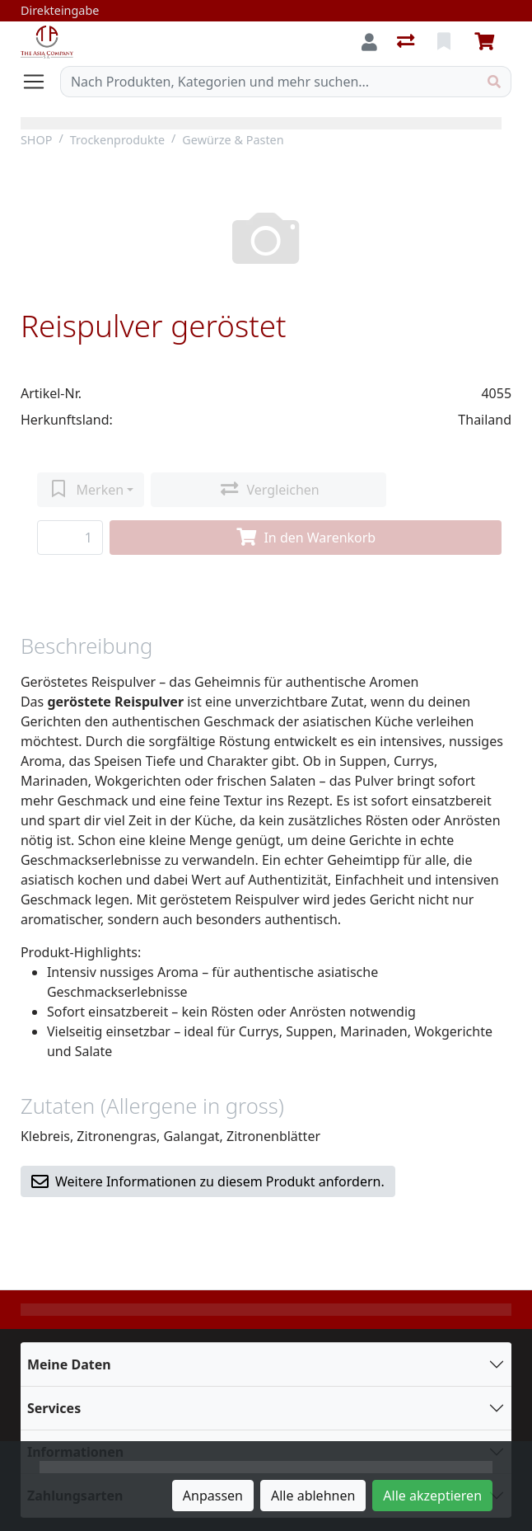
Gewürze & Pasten (232, 140)
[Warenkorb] (487, 42)
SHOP (37, 140)
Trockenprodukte (117, 140)
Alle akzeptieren (432, 1495)
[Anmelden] (369, 42)
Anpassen (213, 1495)
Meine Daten (69, 1364)
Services (54, 1408)
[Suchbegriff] (269, 81)
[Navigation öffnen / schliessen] (40, 81)
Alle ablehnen (313, 1495)
